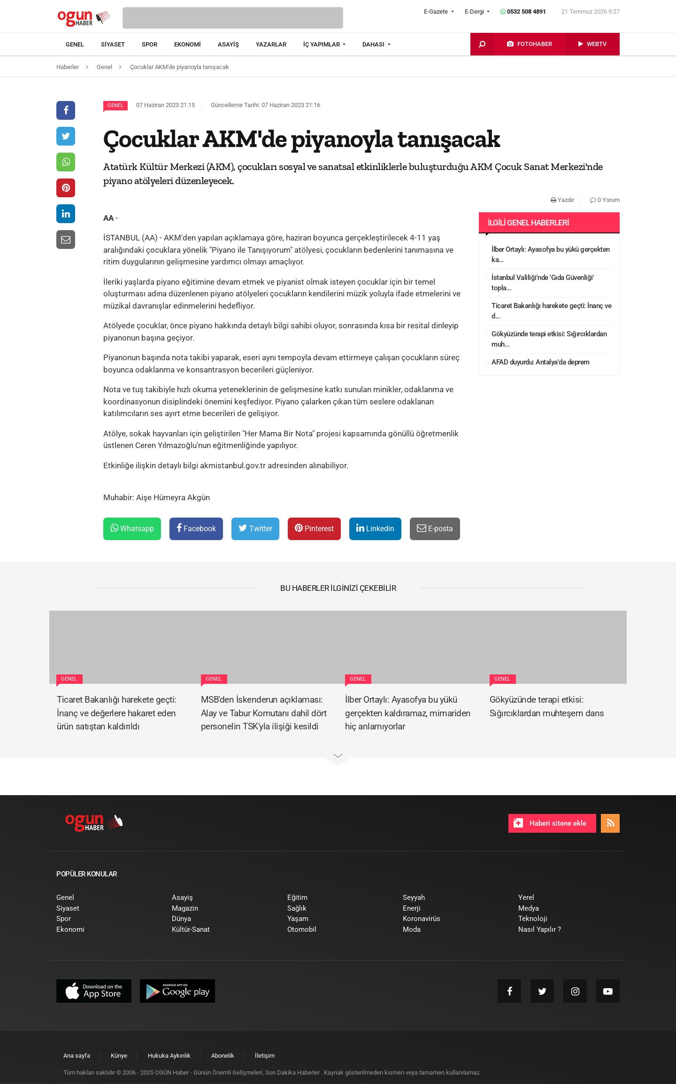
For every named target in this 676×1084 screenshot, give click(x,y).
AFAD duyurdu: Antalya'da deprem (541, 362)
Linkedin (375, 528)
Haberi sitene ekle (550, 823)
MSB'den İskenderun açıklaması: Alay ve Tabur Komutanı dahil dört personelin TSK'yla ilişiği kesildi (264, 713)
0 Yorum (605, 199)
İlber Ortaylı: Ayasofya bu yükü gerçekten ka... (551, 254)
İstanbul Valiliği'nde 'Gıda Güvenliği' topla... (543, 283)
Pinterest (314, 528)
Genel (115, 105)
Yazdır (562, 199)
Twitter (255, 528)
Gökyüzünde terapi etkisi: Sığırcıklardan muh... (549, 339)
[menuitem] (83, 44)
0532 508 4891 (523, 11)
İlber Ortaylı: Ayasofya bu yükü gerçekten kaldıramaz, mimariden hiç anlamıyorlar (408, 713)
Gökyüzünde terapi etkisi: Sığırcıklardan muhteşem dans (547, 706)
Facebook (196, 528)
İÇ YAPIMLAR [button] (322, 44)
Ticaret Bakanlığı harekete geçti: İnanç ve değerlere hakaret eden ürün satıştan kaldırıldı (117, 713)
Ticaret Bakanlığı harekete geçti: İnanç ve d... (551, 311)
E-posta (435, 528)
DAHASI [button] (374, 44)
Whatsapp (132, 528)
